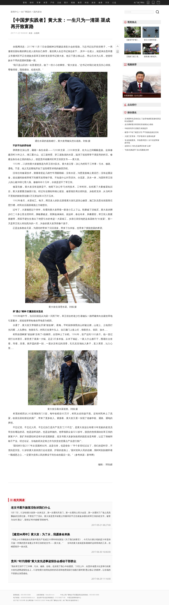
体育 (46, 2)
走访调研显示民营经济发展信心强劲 (139, 124)
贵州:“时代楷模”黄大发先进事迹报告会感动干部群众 (43, 561)
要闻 (25, 2)
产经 (52, 2)
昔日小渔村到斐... (151, 40)
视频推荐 (130, 64)
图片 (66, 2)
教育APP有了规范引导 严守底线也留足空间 (142, 132)
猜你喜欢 (130, 112)
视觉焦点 (130, 22)
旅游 (94, 2)
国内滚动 (37, 12)
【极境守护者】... (132, 40)
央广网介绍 (67, 600)
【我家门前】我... (132, 56)
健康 (100, 2)
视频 (73, 2)
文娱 (59, 2)
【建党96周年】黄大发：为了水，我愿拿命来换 (40, 534)
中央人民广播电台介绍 (53, 600)
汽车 (107, 2)
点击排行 (130, 104)
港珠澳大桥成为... (151, 56)
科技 (87, 2)
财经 (32, 2)
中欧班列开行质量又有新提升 (136, 128)
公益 (114, 2)
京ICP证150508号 (19, 600)
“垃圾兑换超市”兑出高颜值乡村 (137, 150)
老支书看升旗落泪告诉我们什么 (30, 507)
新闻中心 (15, 12)
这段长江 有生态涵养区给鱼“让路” (138, 146)
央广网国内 (26, 12)
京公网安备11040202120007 (36, 600)
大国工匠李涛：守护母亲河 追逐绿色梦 (140, 136)
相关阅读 (17, 500)
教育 (80, 2)
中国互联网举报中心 (74, 597)
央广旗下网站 (139, 2)
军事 (39, 2)
